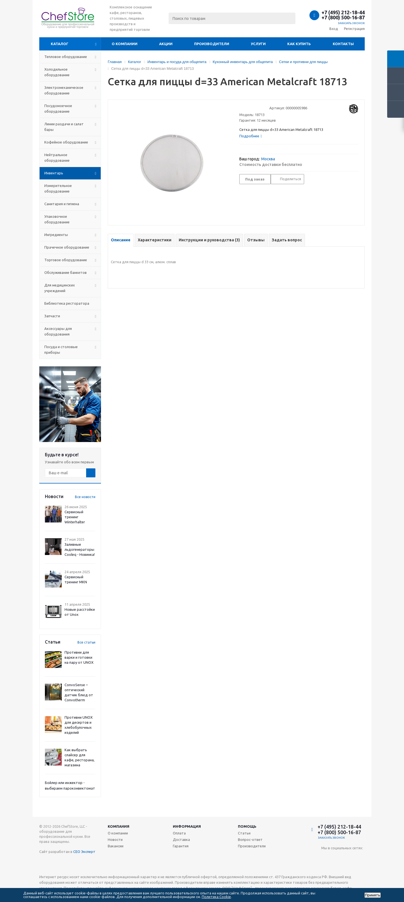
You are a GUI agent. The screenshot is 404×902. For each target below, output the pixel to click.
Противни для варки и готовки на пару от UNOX (79, 657)
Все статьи (86, 642)
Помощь (247, 826)
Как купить (299, 44)
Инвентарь (53, 173)
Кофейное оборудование (66, 142)
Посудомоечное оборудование (58, 108)
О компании (124, 44)
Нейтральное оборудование (57, 157)
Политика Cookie (216, 897)
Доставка (181, 839)
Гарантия (181, 846)
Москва (268, 159)
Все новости (85, 497)
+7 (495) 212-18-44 (343, 12)
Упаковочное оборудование (57, 219)
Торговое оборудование (65, 260)
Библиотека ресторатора (66, 303)
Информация (187, 826)
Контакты (343, 44)
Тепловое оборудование (65, 57)
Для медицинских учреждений (59, 288)
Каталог (59, 44)
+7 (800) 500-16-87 (343, 17)
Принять (372, 895)
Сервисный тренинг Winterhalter (75, 517)
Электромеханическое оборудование (63, 90)
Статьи (244, 833)
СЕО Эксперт (84, 852)
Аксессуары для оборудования (58, 331)
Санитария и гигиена (61, 204)
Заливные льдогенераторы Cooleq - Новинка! (80, 549)
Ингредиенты (56, 235)
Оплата (179, 833)
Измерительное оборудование (58, 188)
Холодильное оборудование (57, 72)
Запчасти (52, 316)
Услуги (258, 44)
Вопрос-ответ (250, 839)
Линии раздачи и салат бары (64, 126)
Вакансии (115, 846)
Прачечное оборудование (66, 247)
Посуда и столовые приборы (61, 349)
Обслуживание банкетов (65, 272)
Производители (211, 44)
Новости (115, 839)
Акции (166, 44)
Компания (118, 826)
